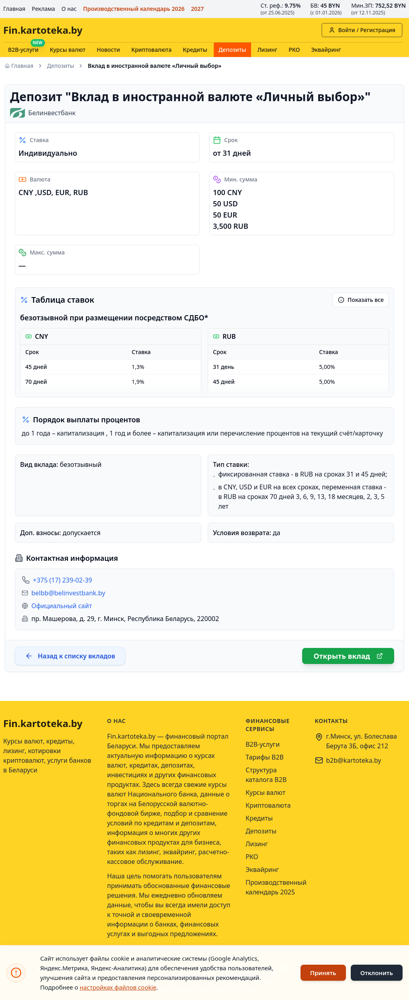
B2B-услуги (23, 49)
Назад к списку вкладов (70, 656)
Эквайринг (326, 49)
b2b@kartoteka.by (353, 760)
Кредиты (195, 49)
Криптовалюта (151, 49)
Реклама (43, 8)
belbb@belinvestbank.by (68, 593)
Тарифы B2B (264, 757)
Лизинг (268, 49)
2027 (197, 8)
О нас (69, 8)
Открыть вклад (348, 656)
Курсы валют (68, 49)
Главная (14, 8)
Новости (108, 49)
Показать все (361, 299)
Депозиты (232, 49)
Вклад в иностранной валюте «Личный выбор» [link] (154, 65)
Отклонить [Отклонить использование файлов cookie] (376, 973)
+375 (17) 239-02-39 (62, 580)
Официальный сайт (61, 605)
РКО (294, 49)
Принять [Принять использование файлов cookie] (323, 973)
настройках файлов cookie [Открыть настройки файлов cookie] (118, 987)
